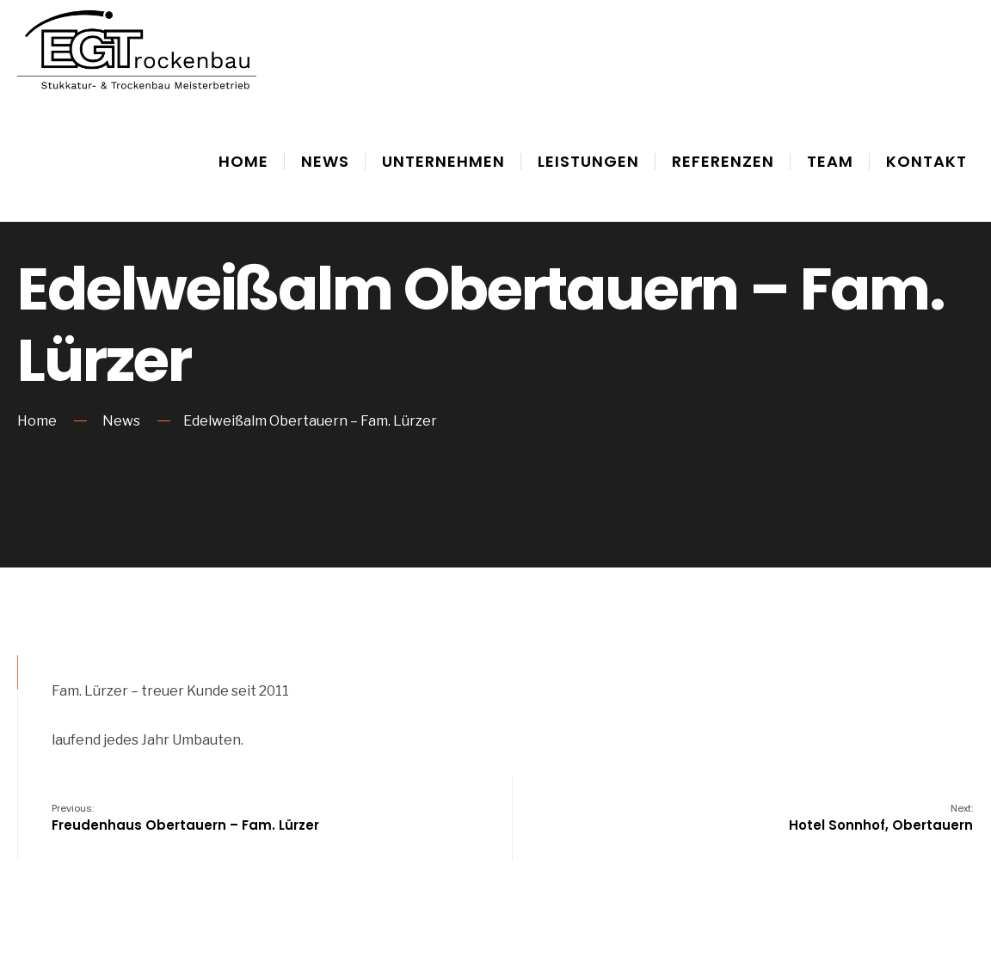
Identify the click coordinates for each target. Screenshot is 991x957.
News (325, 161)
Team (830, 161)
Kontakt (926, 161)
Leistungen (588, 161)
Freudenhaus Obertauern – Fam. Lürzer (185, 817)
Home (243, 161)
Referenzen (723, 161)
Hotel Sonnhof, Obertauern (881, 817)
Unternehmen (443, 161)
